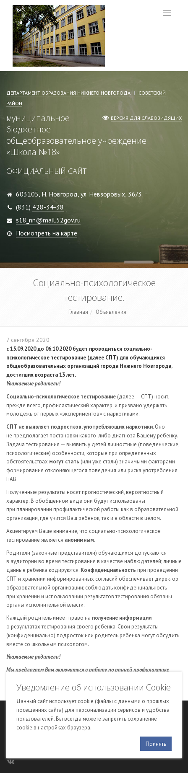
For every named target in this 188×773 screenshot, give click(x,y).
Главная (78, 311)
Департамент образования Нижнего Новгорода (68, 93)
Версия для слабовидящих (146, 118)
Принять (156, 743)
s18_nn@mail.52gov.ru (48, 220)
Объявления (111, 311)
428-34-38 (48, 207)
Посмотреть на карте (46, 233)
